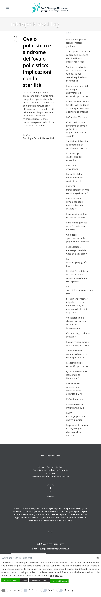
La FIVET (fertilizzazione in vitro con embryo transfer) (77, 190)
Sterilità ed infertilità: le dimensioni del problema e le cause (77, 145)
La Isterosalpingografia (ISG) (76, 262)
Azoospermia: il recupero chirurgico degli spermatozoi (76, 354)
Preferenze (34, 590)
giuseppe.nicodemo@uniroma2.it (54, 548)
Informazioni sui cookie (39, 580)
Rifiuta (24, 580)
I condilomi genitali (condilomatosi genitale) (76, 43)
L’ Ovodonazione (74, 399)
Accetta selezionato (10, 580)
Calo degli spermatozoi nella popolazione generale (77, 238)
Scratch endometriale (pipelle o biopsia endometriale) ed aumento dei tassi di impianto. (77, 305)
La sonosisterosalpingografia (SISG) (80, 290)
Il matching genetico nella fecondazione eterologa (76, 226)
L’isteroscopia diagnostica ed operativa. (74, 157)
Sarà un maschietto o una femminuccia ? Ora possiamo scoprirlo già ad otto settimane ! (77, 73)
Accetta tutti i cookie (59, 581)
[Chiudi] (98, 558)
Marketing (68, 590)
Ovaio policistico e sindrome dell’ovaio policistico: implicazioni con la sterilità (37, 61)
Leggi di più (56, 575)
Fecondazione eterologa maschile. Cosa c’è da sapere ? (76, 250)
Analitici (51, 590)
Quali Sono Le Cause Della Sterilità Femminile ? (76, 375)
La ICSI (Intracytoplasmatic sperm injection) (76, 416)
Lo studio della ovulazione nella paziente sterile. (74, 177)
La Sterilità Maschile (76, 117)
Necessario (14, 590)
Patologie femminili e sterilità (38, 138)
